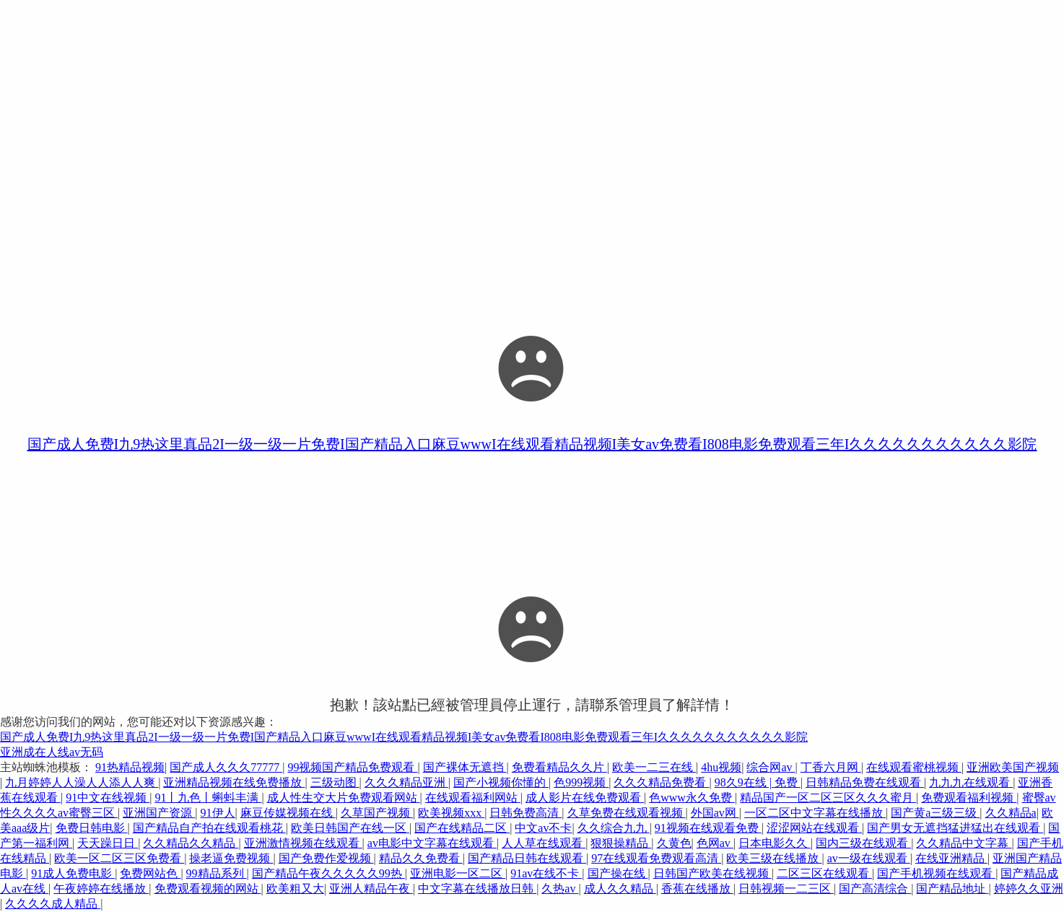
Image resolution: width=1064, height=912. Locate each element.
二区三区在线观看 (824, 873)
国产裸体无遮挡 (465, 767)
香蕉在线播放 (697, 888)
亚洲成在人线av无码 (51, 752)
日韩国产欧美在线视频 (712, 873)
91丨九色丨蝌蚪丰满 (207, 797)
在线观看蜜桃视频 (913, 767)
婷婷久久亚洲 (1028, 888)
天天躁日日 (107, 843)
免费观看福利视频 (968, 797)
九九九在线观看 (971, 782)
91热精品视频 (130, 767)
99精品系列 (216, 873)
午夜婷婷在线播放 (101, 888)
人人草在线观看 (543, 843)
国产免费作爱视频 (326, 858)
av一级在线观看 (868, 858)
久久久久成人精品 (52, 904)
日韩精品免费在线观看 (865, 782)
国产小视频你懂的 (501, 782)
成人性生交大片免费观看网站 (343, 797)
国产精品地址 (952, 888)
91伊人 (218, 813)
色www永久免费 (692, 797)
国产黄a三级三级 (935, 813)
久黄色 (674, 843)
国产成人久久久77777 (226, 767)
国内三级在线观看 (863, 843)
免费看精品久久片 (559, 767)
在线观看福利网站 (472, 797)
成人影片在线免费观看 (585, 797)
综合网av (770, 767)
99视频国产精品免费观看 (352, 767)
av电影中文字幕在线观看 (432, 843)
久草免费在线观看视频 (626, 813)
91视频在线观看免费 (708, 828)
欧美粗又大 (295, 888)
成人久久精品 (620, 888)
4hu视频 (721, 767)
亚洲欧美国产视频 (1013, 767)
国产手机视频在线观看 (936, 873)
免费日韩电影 (92, 828)
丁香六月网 (831, 767)
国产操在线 (618, 873)
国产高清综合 (875, 888)
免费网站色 (150, 873)
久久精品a (1011, 813)
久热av (559, 888)
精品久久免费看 (421, 858)
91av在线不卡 (546, 873)
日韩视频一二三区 (786, 888)
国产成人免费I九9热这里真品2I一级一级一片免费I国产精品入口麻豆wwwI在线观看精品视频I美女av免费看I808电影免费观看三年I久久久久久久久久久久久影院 (532, 444)
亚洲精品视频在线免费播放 (234, 782)
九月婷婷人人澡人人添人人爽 (81, 782)
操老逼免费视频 (231, 858)
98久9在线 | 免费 (758, 782)
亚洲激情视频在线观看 (303, 843)
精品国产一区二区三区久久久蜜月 (828, 797)
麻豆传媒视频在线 (288, 813)
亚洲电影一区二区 (457, 873)
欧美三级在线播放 (773, 858)
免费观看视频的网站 (207, 888)
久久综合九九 (613, 828)
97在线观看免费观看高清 (656, 858)
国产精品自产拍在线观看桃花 (209, 828)
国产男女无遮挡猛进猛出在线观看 (955, 828)
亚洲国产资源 (159, 813)
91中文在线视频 (107, 797)
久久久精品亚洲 (406, 782)
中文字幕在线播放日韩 (477, 888)
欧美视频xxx (451, 813)
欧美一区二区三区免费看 (119, 858)
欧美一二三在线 (654, 767)
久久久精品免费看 (661, 782)
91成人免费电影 (73, 873)
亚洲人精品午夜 (371, 888)
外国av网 (715, 813)
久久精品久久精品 (190, 843)
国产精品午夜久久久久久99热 (328, 873)
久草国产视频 (377, 813)
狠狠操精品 (620, 843)
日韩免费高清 (525, 813)
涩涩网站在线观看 (814, 828)
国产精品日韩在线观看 (527, 858)
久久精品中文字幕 (963, 843)
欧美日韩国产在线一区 (350, 828)
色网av (715, 843)
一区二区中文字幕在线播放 (815, 813)
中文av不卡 (543, 828)
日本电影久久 (774, 843)
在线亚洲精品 (951, 858)
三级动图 (334, 782)
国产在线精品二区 (462, 828)
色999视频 (581, 782)
